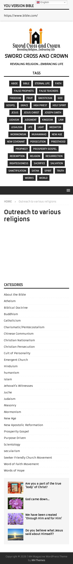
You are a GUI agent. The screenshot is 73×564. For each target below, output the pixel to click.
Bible (26, 83)
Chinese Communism (18, 333)
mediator (55, 127)
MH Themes (38, 560)
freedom (15, 98)
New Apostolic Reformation (23, 425)
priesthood (58, 141)
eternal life (42, 83)
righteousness (19, 163)
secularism (12, 451)
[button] (67, 190)
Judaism (14, 119)
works (29, 177)
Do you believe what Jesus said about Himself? (44, 532)
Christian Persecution (19, 346)
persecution (38, 141)
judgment (31, 119)
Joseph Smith (53, 112)
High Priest (40, 105)
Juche (8, 392)
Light (41, 127)
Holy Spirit (59, 105)
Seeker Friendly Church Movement (28, 457)
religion (35, 156)
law (60, 119)
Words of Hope (14, 470)
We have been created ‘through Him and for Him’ (43, 516)
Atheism (10, 301)
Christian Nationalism (19, 340)
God (60, 98)
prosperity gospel (45, 148)
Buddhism (11, 314)
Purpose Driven (15, 438)
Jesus (14, 112)
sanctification (17, 170)
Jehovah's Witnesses (18, 386)
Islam (8, 379)
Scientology (12, 444)
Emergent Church (16, 360)
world (43, 177)
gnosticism (45, 98)
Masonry (10, 405)
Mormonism (18, 134)
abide (14, 83)
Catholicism (12, 320)
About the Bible (15, 294)
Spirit (47, 170)
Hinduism (11, 366)
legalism (16, 127)
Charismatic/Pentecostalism (24, 327)
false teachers (48, 90)
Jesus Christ (31, 112)
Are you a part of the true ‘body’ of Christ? (43, 485)
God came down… (37, 499)
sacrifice (39, 163)
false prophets (24, 90)
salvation (56, 163)
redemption (17, 156)
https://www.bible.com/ (21, 15)
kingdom (47, 119)
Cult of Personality (17, 353)
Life (30, 127)
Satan (35, 170)
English (43, 2)
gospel (10, 105)
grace (24, 105)
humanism (11, 372)
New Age (57, 134)
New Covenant (16, 141)
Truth (60, 170)
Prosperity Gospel (16, 431)
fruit (29, 98)
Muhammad (39, 134)
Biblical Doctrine (16, 307)
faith (58, 83)
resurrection (54, 156)
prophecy (22, 148)
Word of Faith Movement (21, 464)
